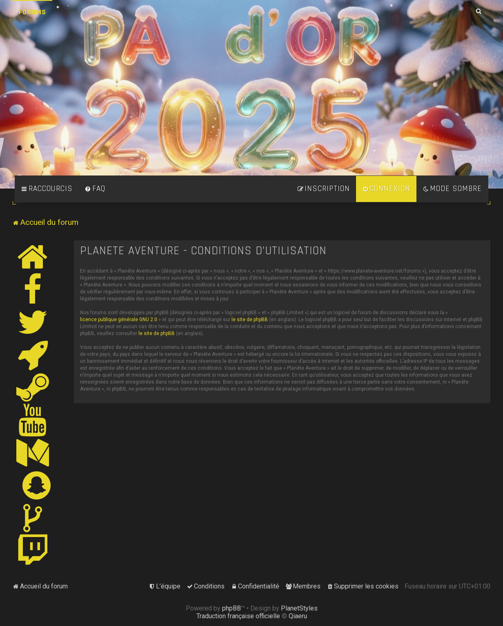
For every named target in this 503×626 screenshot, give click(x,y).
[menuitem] (95, 189)
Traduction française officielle (238, 616)
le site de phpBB (249, 319)
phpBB (231, 608)
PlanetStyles (299, 608)
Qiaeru (298, 616)
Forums (32, 12)
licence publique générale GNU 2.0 (118, 319)
